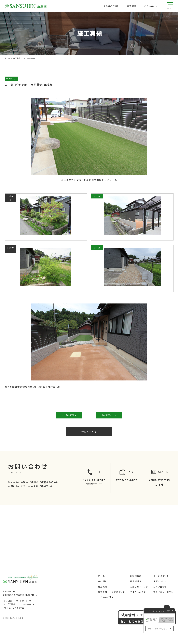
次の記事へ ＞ (109, 415)
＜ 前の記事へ (69, 415)
